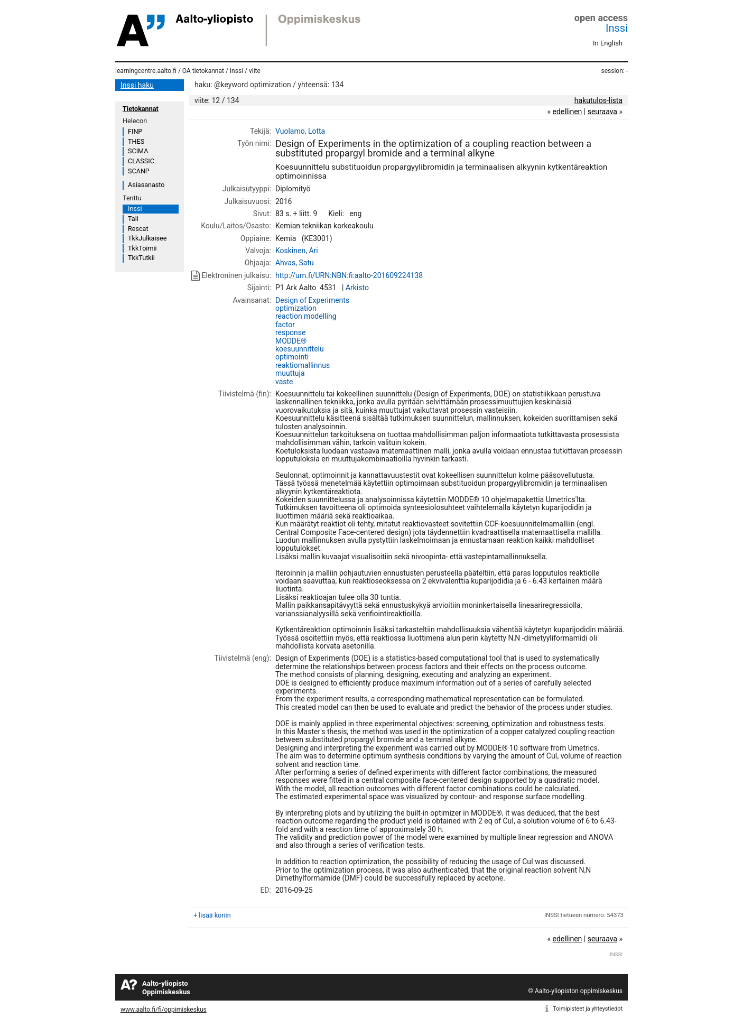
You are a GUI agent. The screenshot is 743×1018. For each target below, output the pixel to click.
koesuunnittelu (299, 349)
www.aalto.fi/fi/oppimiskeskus (163, 1009)
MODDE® (291, 341)
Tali (133, 219)
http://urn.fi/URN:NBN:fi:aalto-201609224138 (349, 275)
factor (285, 324)
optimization (296, 308)
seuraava (602, 111)
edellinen (567, 111)
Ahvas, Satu (294, 262)
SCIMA (138, 151)
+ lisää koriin (212, 915)
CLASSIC (141, 161)
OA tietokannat (203, 71)
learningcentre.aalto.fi (146, 71)
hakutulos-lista (598, 100)
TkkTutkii (141, 258)
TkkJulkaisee (147, 238)
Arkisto (357, 287)
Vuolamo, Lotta (300, 131)
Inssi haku (137, 85)
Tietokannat (141, 109)
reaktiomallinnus (302, 365)
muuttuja (290, 373)
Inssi (617, 28)
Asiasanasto (146, 185)
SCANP (139, 171)
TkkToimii (142, 248)
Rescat (138, 229)
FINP (135, 131)
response (290, 332)
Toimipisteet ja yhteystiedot (588, 1008)
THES (136, 141)
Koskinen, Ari (296, 250)
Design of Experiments (312, 300)
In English (608, 43)
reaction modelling (306, 316)
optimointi (292, 357)
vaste (284, 381)
